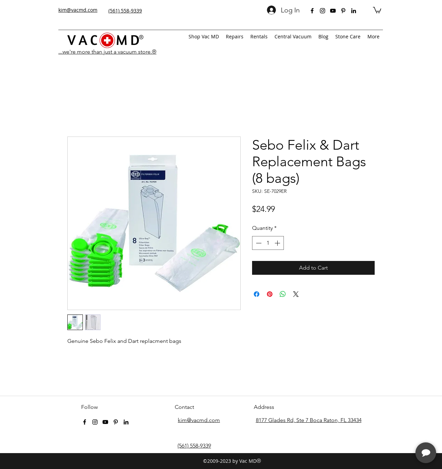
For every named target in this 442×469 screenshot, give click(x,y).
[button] (377, 9)
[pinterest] (343, 10)
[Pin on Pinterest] (270, 294)
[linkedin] (353, 10)
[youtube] (332, 10)
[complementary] (392, 431)
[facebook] (312, 10)
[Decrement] (258, 243)
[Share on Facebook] (256, 294)
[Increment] (278, 243)
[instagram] (322, 10)
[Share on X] (296, 294)
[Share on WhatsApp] (283, 294)
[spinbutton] (268, 243)
